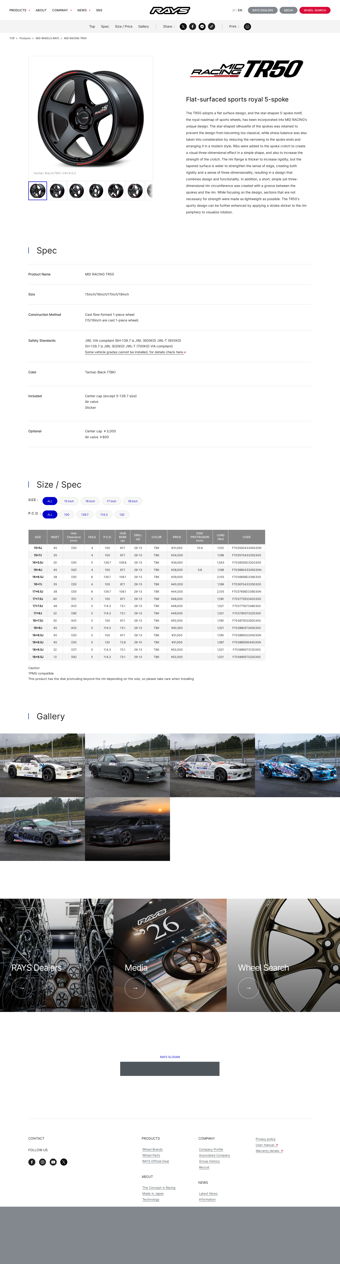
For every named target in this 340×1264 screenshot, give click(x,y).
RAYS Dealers (262, 10)
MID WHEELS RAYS (47, 38)
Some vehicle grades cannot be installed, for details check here (135, 352)
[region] (146, 595)
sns (99, 10)
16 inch (90, 501)
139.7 (85, 514)
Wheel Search (315, 10)
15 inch (69, 501)
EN (240, 10)
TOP (12, 38)
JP (233, 10)
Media (288, 10)
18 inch (132, 501)
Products (17, 10)
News (82, 10)
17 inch (111, 501)
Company (60, 10)
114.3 (104, 514)
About (41, 10)
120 (121, 514)
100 (66, 514)
